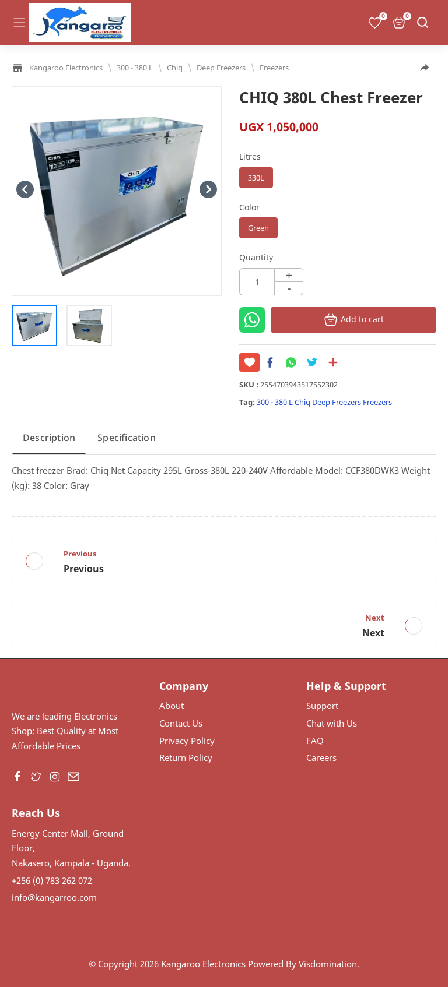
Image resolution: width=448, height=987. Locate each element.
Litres (250, 156)
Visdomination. (329, 964)
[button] (273, 362)
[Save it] (249, 362)
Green (258, 228)
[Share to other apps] (424, 67)
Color (249, 207)
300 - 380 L (275, 402)
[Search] (422, 23)
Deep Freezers (336, 402)
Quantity (256, 257)
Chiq (302, 402)
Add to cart (353, 319)
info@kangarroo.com (54, 897)
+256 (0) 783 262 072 (52, 880)
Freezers (377, 402)
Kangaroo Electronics (203, 964)
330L (256, 177)
